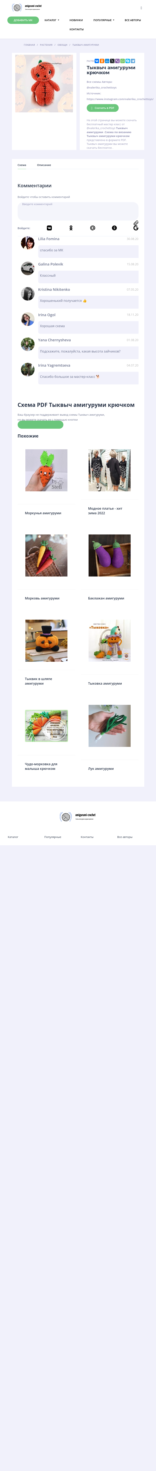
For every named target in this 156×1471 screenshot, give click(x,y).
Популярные (102, 20)
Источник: (94, 93)
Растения (92, 61)
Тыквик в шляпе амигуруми (38, 681)
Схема (22, 165)
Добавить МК (23, 20)
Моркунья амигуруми (43, 513)
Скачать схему (41, 424)
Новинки (76, 20)
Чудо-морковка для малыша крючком (41, 766)
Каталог (50, 20)
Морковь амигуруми (42, 598)
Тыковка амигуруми (105, 683)
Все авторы (133, 20)
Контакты (77, 29)
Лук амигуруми (101, 768)
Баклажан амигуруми (106, 598)
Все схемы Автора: (99, 82)
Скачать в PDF (102, 108)
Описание (44, 165)
